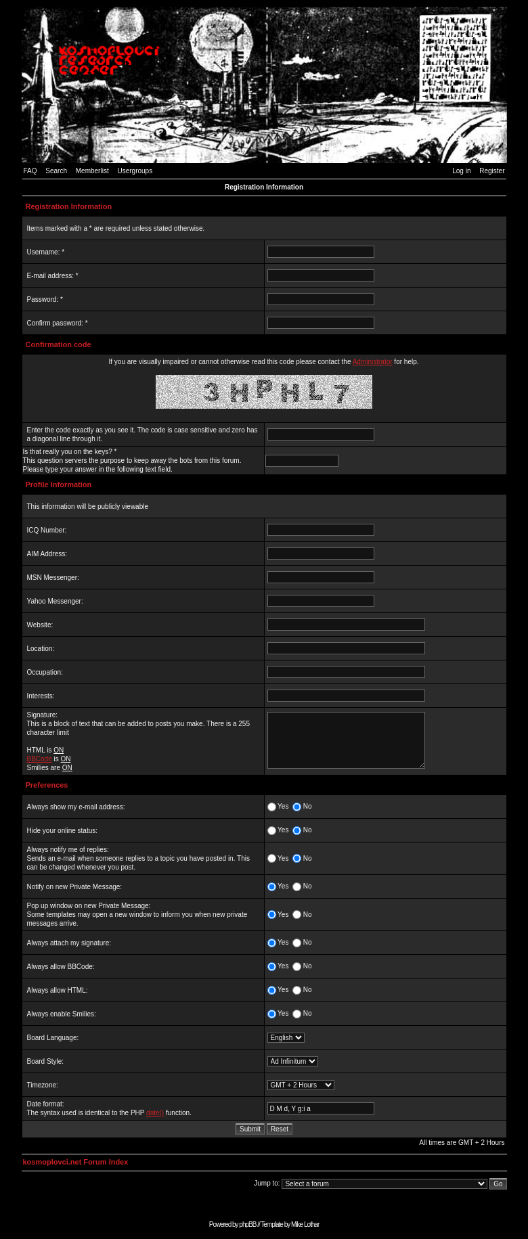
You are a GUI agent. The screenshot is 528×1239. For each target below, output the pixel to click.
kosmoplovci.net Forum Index (76, 1162)
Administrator (373, 361)
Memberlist (92, 171)
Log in (461, 171)
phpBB (247, 1224)
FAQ (30, 171)
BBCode (39, 759)
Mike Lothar (305, 1224)
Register (491, 171)
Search (56, 171)
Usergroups (134, 171)
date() (155, 1113)
